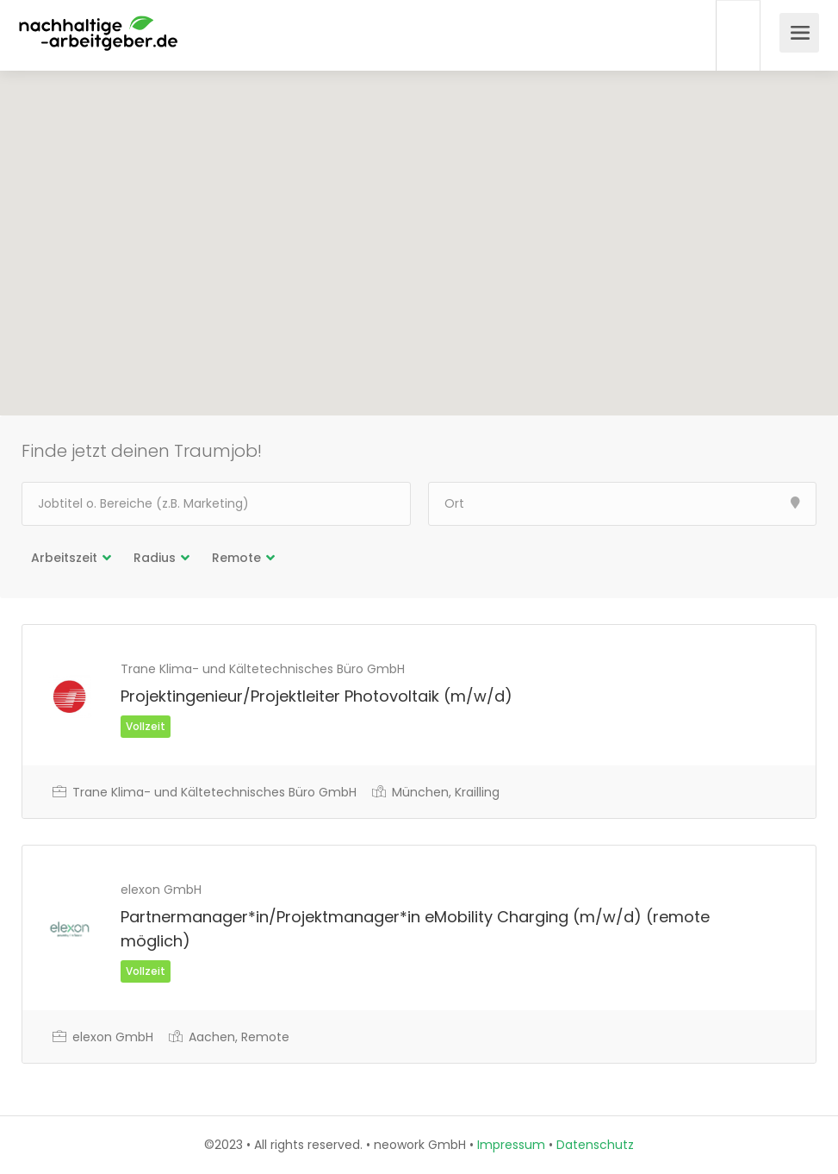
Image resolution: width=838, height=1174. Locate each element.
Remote (236, 557)
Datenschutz (595, 1144)
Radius (154, 557)
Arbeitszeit (64, 557)
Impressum (511, 1144)
